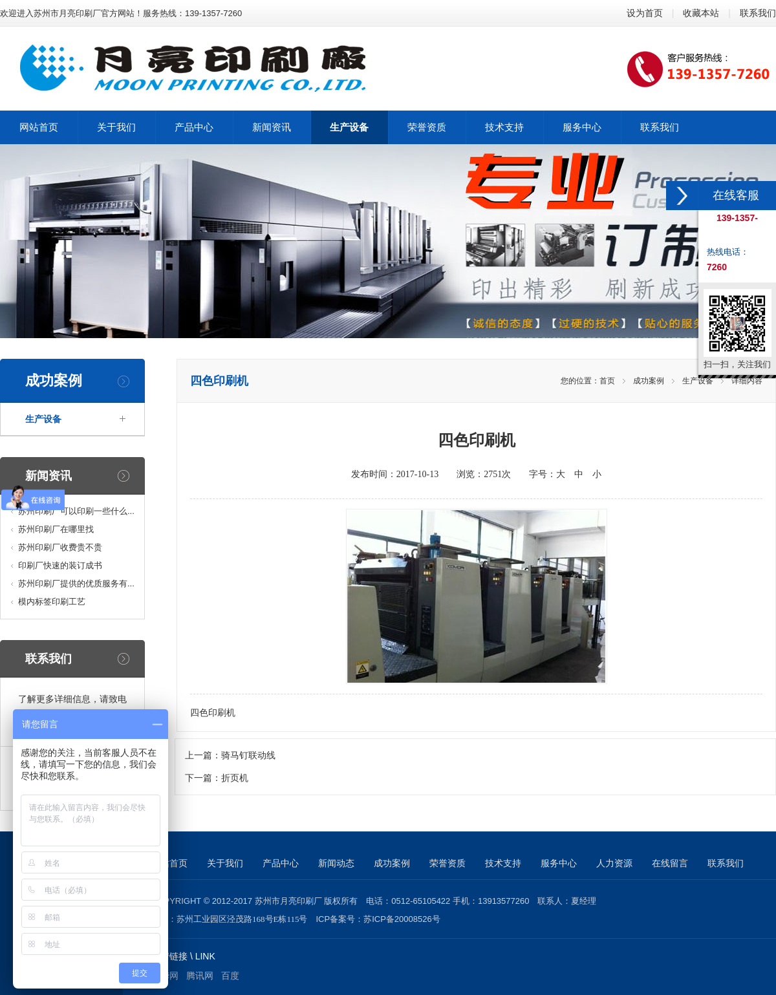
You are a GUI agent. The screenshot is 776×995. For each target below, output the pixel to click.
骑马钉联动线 (248, 755)
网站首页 (169, 863)
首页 (607, 380)
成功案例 (648, 380)
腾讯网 (199, 975)
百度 (230, 975)
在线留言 (670, 863)
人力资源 (614, 863)
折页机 (234, 778)
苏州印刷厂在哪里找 (56, 529)
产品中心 (281, 863)
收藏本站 (701, 13)
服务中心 (559, 863)
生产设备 (43, 419)
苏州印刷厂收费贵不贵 (60, 547)
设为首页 (645, 13)
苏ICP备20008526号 (401, 919)
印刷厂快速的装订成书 (60, 565)
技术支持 (503, 863)
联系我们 (758, 13)
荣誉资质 (447, 863)
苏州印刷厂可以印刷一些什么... (76, 511)
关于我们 (225, 863)
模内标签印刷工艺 (51, 601)
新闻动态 (336, 863)
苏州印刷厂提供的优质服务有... (76, 583)
